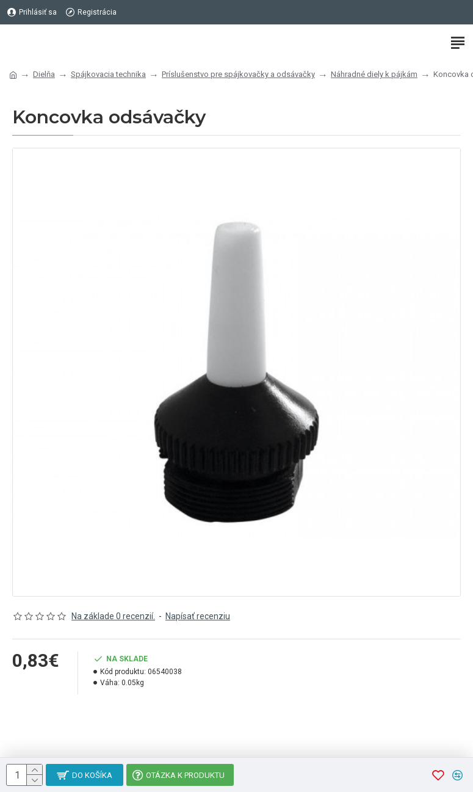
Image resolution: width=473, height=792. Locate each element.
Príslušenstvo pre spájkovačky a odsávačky (238, 74)
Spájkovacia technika (108, 74)
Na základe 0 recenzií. (113, 616)
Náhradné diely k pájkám (374, 74)
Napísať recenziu (197, 616)
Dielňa (44, 74)
